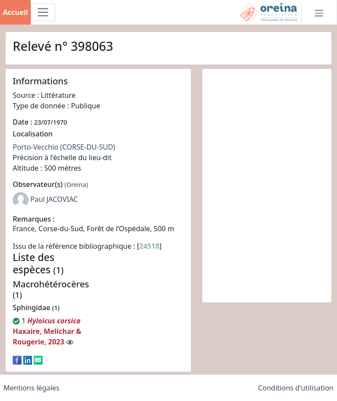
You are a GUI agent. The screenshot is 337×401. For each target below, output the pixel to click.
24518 (149, 246)
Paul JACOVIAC (54, 199)
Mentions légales (32, 388)
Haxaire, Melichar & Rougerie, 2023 (47, 331)
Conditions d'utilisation (295, 388)
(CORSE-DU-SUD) (87, 147)
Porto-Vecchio (35, 147)
